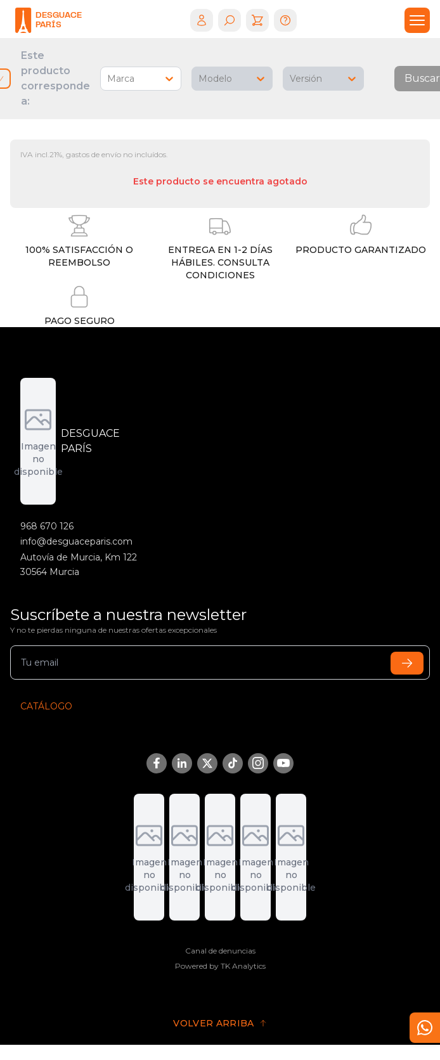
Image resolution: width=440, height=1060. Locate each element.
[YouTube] (283, 763)
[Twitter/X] (207, 763)
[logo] (48, 20)
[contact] (425, 1027)
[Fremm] (291, 857)
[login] (201, 20)
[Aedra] (220, 857)
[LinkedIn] (182, 763)
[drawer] (417, 20)
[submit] (407, 663)
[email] (220, 662)
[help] (285, 20)
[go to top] (220, 1023)
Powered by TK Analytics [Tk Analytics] (220, 966)
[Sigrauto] (255, 857)
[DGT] (184, 857)
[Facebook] (156, 763)
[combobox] (108, 78)
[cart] (257, 20)
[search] (229, 20)
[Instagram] (258, 763)
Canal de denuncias (220, 950)
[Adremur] (149, 857)
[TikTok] (233, 763)
